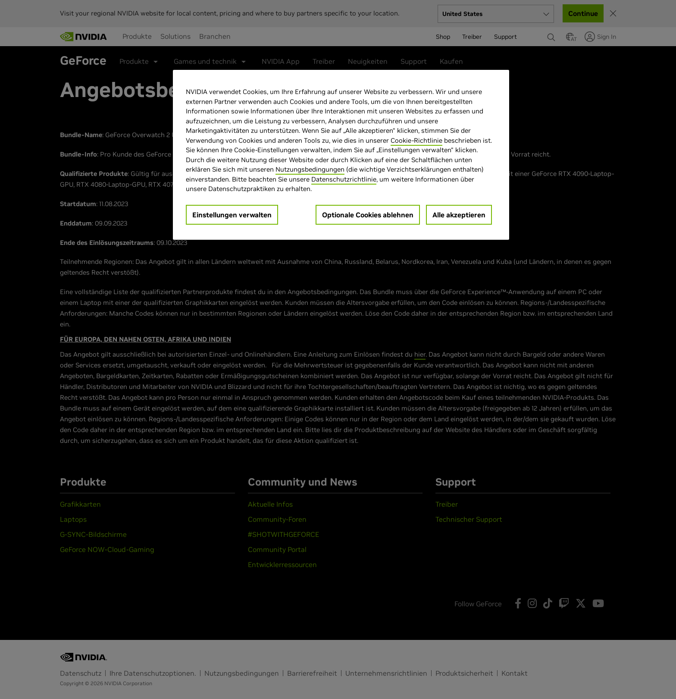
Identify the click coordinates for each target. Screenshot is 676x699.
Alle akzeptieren (458, 214)
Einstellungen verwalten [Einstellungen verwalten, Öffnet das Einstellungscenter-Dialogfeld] (232, 214)
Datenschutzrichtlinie (343, 179)
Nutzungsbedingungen (309, 169)
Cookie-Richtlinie (416, 140)
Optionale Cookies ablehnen (367, 214)
